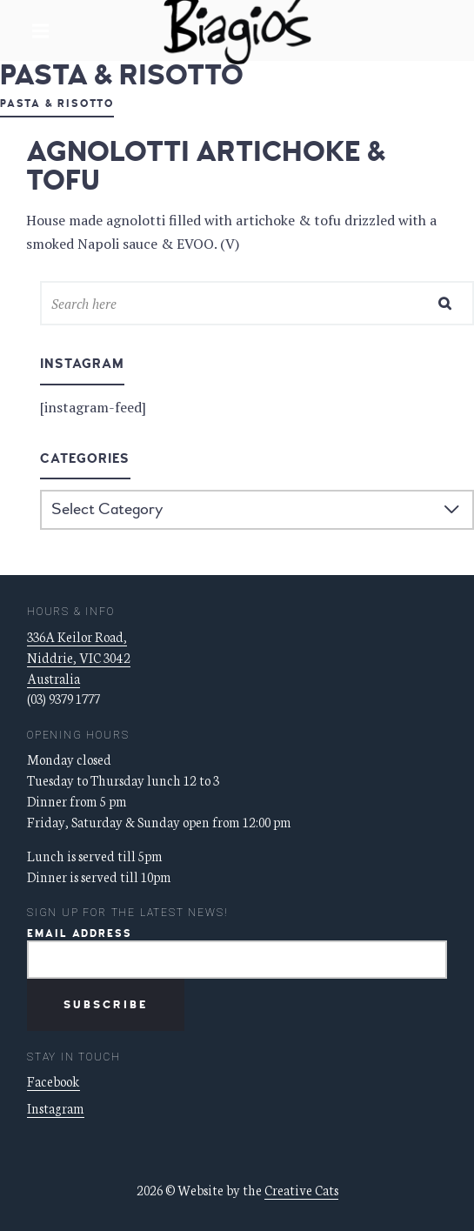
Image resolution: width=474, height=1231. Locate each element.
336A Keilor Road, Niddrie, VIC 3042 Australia (78, 657)
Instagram (55, 1108)
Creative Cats (301, 1190)
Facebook (53, 1081)
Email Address (79, 933)
